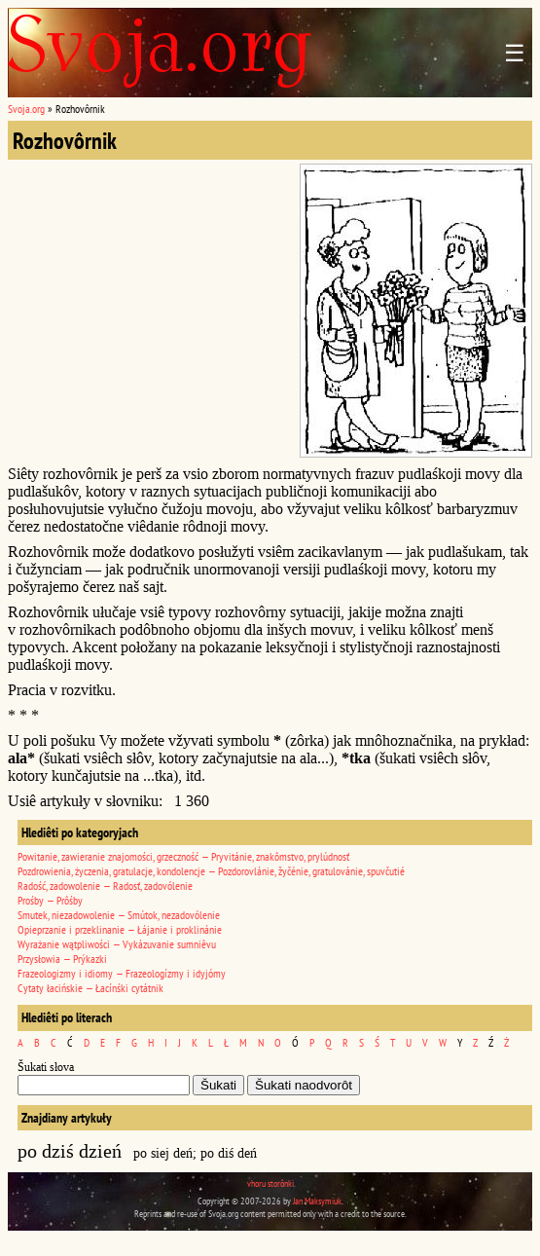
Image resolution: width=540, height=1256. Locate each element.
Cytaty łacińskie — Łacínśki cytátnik (90, 987)
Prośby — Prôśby (50, 900)
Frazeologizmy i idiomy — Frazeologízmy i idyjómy (122, 973)
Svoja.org (26, 108)
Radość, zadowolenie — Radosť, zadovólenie (105, 885)
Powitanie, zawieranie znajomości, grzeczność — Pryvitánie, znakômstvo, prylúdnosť (183, 856)
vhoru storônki (270, 1183)
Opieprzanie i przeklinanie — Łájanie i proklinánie (120, 929)
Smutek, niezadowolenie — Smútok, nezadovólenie (119, 914)
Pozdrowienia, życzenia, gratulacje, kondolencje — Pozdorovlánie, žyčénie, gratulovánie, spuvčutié (211, 871)
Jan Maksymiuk (317, 1201)
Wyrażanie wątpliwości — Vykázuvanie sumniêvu (117, 944)
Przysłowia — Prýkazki (62, 958)
